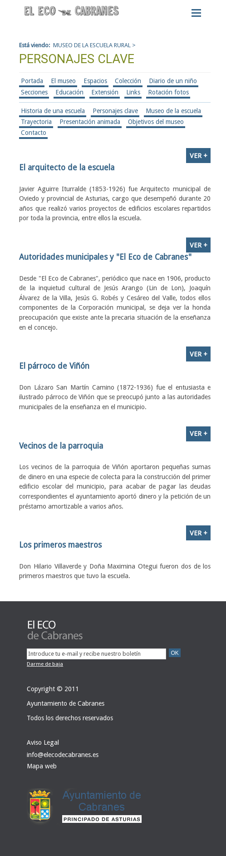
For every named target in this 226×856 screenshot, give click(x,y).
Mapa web (42, 766)
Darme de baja (45, 664)
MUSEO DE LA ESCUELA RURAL (92, 45)
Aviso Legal (43, 742)
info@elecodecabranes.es (62, 754)
